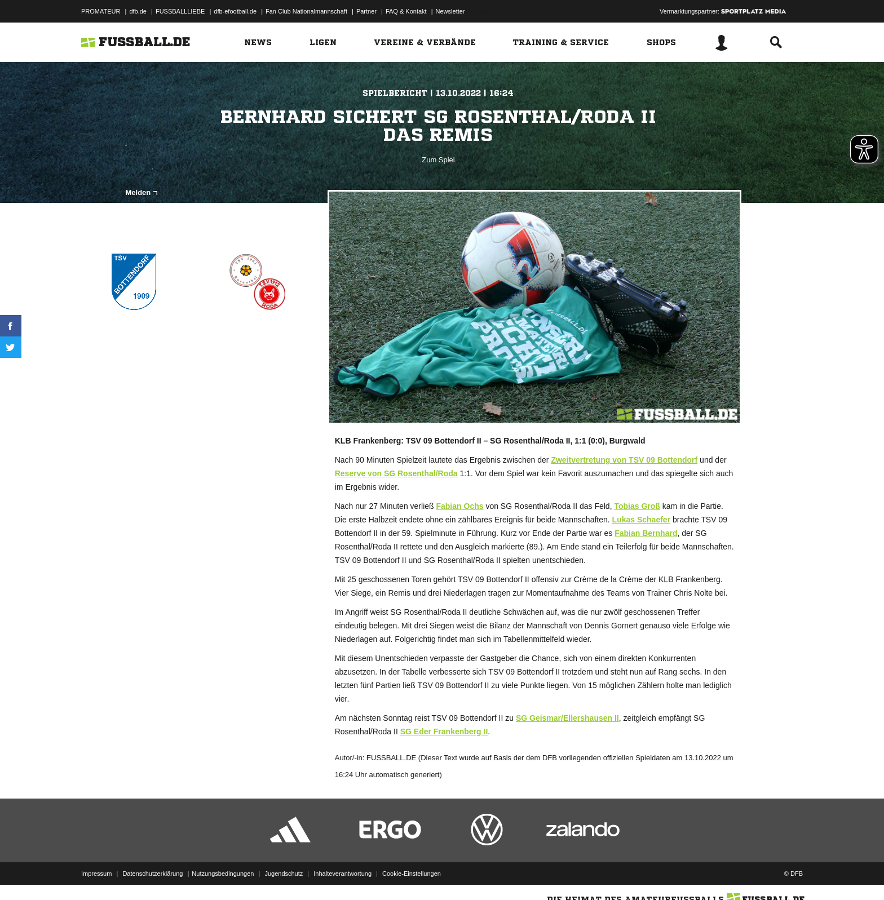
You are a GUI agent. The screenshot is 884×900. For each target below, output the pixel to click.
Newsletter (450, 11)
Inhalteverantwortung (342, 873)
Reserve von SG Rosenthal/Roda (396, 473)
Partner (366, 11)
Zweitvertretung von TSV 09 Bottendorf (624, 459)
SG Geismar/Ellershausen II (567, 717)
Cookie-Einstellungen (411, 873)
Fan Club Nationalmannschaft (306, 11)
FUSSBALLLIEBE (180, 11)
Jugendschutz (283, 873)
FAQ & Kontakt (406, 11)
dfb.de (138, 11)
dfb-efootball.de (235, 11)
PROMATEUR (100, 11)
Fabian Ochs (459, 506)
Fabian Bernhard (646, 533)
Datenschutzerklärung (152, 873)
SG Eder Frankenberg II (444, 731)
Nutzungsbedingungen (223, 873)
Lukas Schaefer (641, 519)
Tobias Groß (637, 506)
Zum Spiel (438, 160)
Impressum (96, 873)
